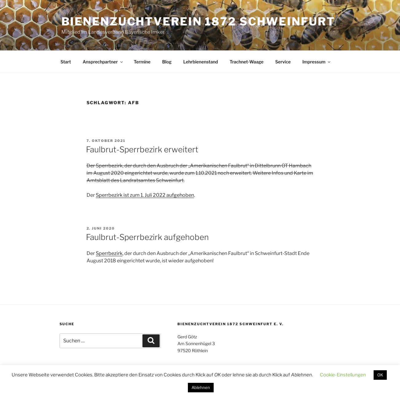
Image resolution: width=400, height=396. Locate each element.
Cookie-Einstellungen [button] (343, 375)
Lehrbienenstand (200, 61)
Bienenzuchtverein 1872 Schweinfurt (198, 21)
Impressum (316, 61)
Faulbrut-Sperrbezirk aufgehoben (147, 237)
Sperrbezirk (109, 253)
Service (283, 61)
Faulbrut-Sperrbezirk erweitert (142, 149)
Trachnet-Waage (246, 61)
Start (65, 61)
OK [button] (380, 374)
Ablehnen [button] (201, 387)
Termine (142, 61)
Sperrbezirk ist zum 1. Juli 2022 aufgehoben (145, 195)
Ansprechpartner (103, 61)
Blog (167, 61)
